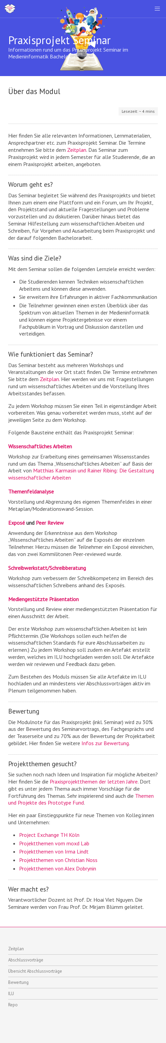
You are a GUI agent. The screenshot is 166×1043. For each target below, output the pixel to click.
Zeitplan (76, 149)
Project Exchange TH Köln (49, 834)
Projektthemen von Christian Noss (58, 860)
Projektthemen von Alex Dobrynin (57, 868)
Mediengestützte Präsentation (43, 599)
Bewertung (18, 982)
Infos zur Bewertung (105, 743)
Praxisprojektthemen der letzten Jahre (94, 781)
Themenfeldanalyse (31, 491)
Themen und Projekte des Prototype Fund (81, 799)
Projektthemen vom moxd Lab (54, 843)
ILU (11, 993)
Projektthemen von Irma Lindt (54, 851)
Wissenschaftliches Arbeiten (40, 446)
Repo (13, 1005)
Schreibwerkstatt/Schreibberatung (47, 567)
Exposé (16, 522)
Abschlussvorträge (25, 960)
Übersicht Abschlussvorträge (35, 971)
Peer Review (50, 522)
